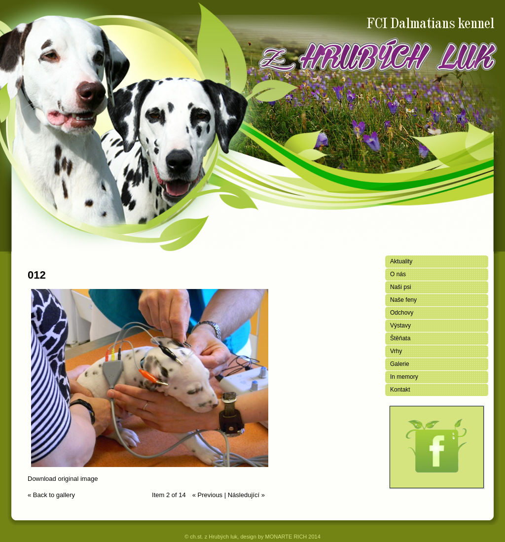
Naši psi (400, 287)
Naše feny (403, 299)
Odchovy (401, 312)
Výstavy (400, 325)
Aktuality (401, 261)
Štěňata (400, 338)
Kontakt (400, 389)
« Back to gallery (51, 495)
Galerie (399, 364)
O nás (398, 274)
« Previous (207, 495)
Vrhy (396, 351)
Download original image (63, 478)
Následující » (246, 495)
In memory (404, 376)
